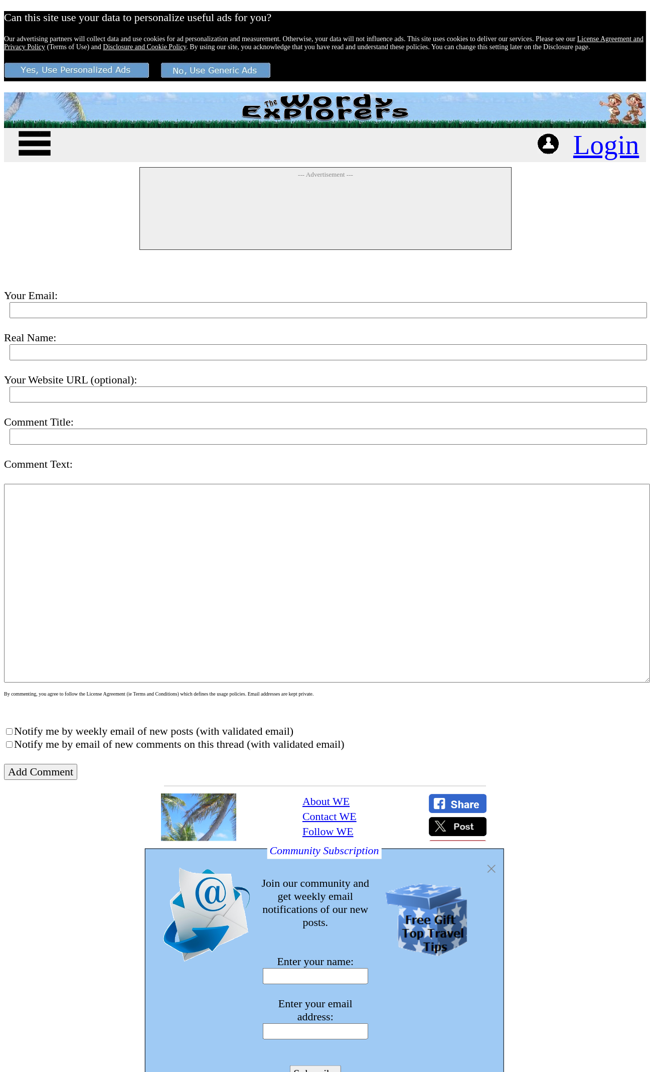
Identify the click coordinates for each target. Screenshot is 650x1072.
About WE (326, 801)
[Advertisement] (185, 212)
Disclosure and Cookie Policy (144, 47)
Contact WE (329, 816)
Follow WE (328, 831)
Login (606, 144)
